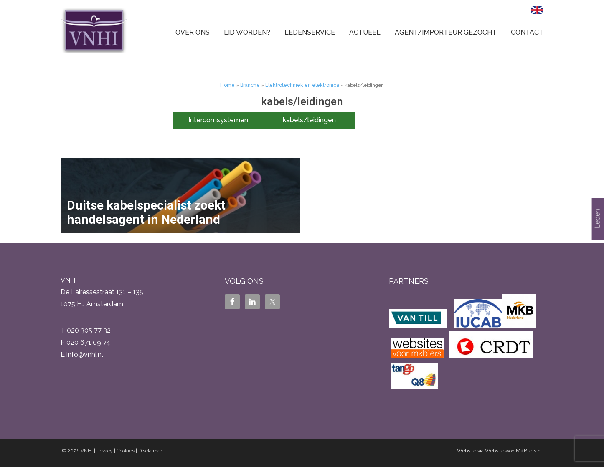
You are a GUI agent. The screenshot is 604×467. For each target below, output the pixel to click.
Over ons (192, 32)
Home (227, 85)
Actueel (365, 32)
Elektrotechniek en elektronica (302, 85)
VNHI (87, 451)
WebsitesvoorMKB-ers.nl (513, 451)
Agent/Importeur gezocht (446, 32)
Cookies (126, 451)
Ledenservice (309, 32)
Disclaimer (150, 451)
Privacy (104, 451)
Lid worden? (247, 32)
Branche (250, 85)
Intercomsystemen (218, 120)
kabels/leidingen (309, 120)
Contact (527, 32)
